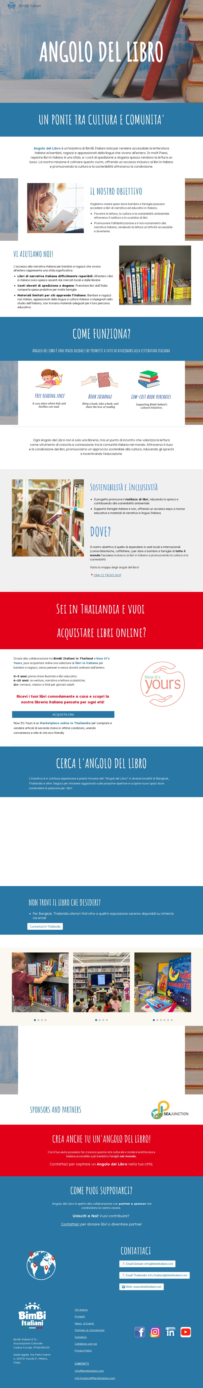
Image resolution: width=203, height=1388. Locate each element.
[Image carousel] (40, 986)
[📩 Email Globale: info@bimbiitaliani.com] (147, 1264)
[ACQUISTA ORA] (63, 714)
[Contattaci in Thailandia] (45, 926)
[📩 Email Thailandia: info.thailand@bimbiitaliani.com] (154, 1275)
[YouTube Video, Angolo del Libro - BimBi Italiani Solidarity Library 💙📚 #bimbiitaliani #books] (101, 1060)
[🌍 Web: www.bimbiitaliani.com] (141, 1286)
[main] (101, 120)
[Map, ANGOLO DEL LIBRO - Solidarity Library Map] (101, 841)
